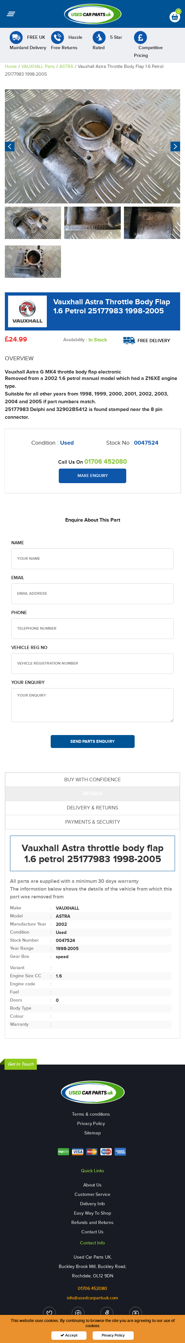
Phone (19, 612)
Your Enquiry (28, 682)
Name (17, 543)
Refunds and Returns (92, 1222)
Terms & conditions (91, 1114)
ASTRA (66, 66)
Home (11, 66)
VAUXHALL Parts (38, 66)
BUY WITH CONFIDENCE (92, 779)
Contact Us (92, 1232)
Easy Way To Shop (92, 1213)
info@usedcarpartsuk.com (92, 1298)
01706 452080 (105, 461)
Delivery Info (92, 1204)
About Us (92, 1185)
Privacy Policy (91, 1123)
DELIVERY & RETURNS (92, 807)
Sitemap (92, 1133)
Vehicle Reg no (29, 647)
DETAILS (92, 793)
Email (17, 577)
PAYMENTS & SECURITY (92, 822)
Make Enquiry (92, 475)
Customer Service (92, 1194)
